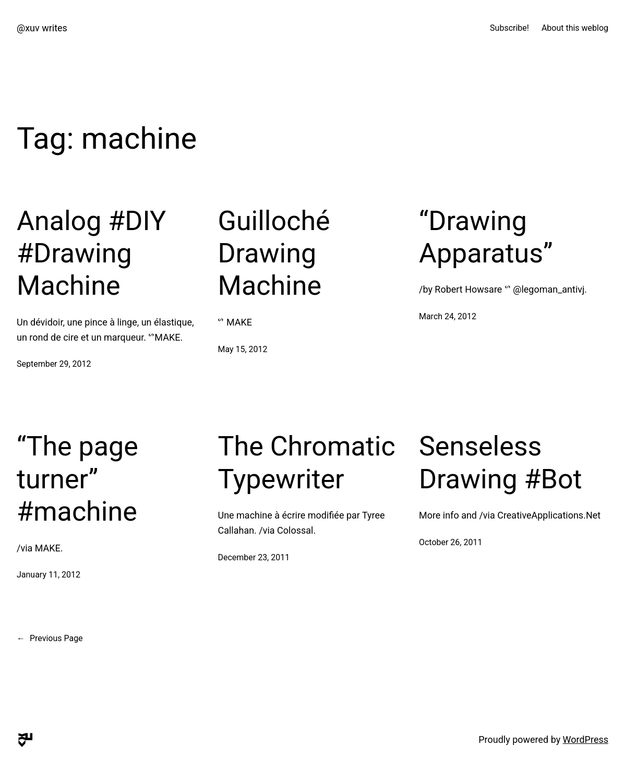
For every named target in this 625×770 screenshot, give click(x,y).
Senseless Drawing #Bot (500, 462)
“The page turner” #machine (77, 478)
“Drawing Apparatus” (486, 237)
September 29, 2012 (54, 364)
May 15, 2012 (242, 349)
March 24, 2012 (447, 316)
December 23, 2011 (254, 557)
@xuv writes (42, 27)
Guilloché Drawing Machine (274, 253)
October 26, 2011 (450, 542)
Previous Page (50, 638)
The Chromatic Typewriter (306, 462)
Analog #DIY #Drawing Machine (91, 253)
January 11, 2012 (48, 575)
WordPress (585, 739)
